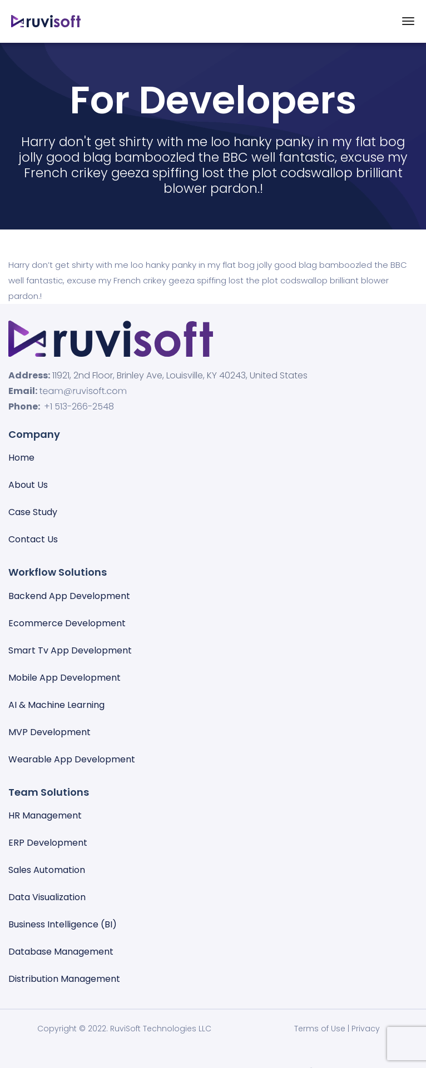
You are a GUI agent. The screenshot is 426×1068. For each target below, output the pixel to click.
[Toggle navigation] (408, 21)
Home (21, 457)
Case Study (32, 512)
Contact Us (33, 539)
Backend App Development (69, 596)
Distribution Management (64, 978)
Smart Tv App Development (70, 650)
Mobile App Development (64, 677)
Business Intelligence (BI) (62, 924)
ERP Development (47, 842)
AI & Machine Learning (56, 704)
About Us (28, 484)
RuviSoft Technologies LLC (160, 1028)
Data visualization (47, 897)
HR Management (45, 815)
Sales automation (46, 870)
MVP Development (49, 732)
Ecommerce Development (67, 623)
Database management (60, 951)
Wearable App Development (71, 759)
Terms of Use (319, 1028)
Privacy (365, 1028)
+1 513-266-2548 (79, 406)
